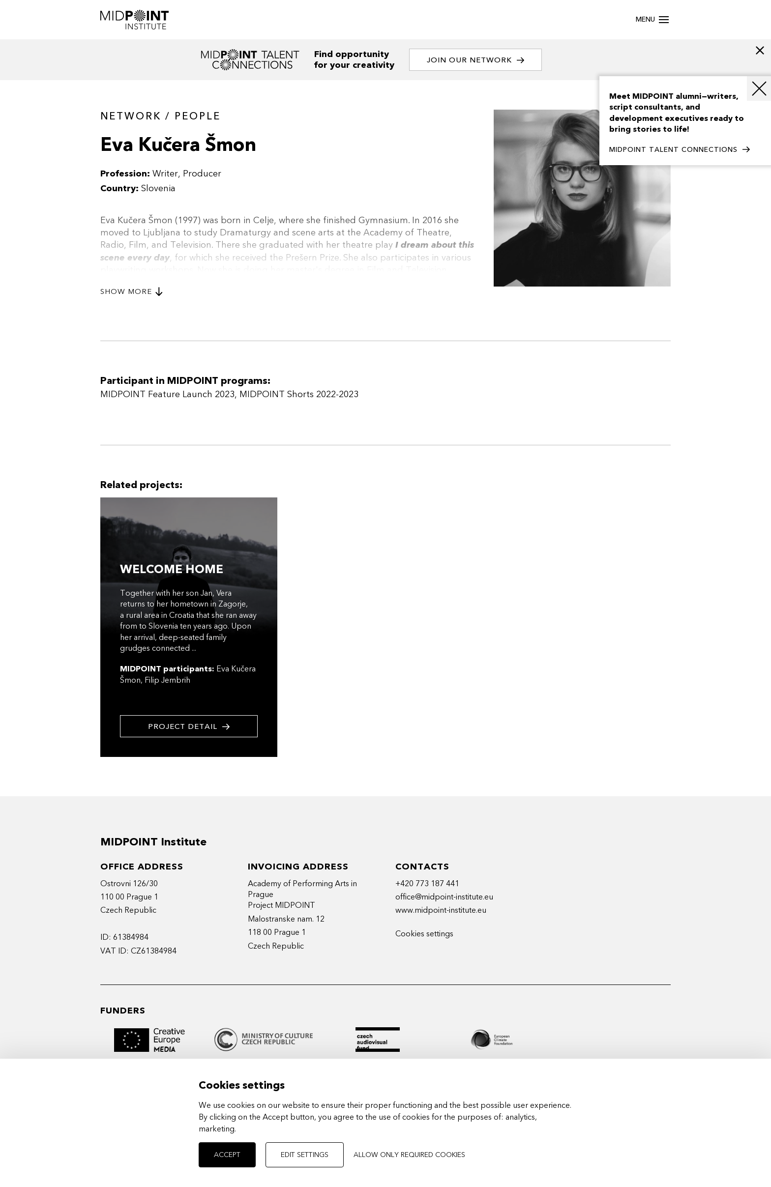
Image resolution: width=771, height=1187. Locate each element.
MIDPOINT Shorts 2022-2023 (298, 394)
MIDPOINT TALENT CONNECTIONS (679, 150)
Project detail (189, 727)
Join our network (475, 60)
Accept (227, 1154)
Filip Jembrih (167, 680)
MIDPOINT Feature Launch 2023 (167, 394)
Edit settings (304, 1154)
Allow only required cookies (409, 1154)
